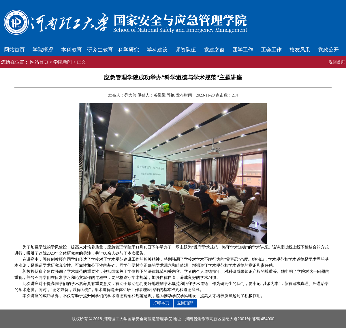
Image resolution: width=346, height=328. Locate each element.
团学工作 (242, 50)
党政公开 (328, 50)
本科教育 (71, 50)
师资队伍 (185, 50)
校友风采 (299, 50)
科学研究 (128, 50)
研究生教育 (100, 50)
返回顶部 (185, 303)
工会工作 (271, 50)
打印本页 (161, 303)
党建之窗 (214, 50)
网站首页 (14, 50)
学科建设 (157, 50)
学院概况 (43, 50)
